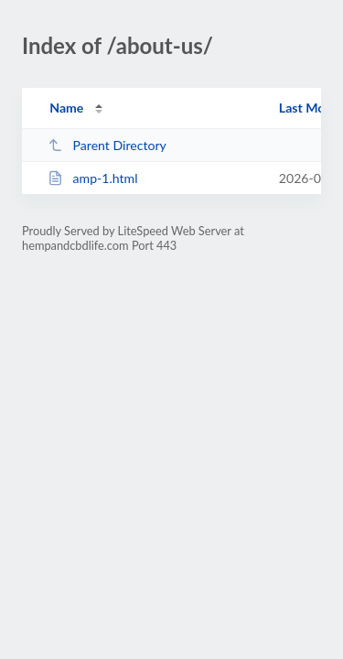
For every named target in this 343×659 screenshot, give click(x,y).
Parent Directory (107, 145)
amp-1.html (92, 178)
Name (66, 107)
